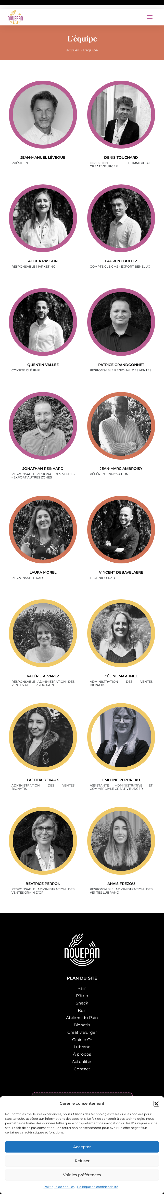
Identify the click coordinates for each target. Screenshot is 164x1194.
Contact (82, 1069)
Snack (82, 1003)
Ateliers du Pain (82, 1017)
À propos (82, 1054)
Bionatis (82, 1025)
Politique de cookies (59, 1187)
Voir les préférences (82, 1174)
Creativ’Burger (82, 1032)
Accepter (82, 1146)
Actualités (82, 1061)
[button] (156, 1103)
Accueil (72, 50)
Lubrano (82, 1046)
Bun (82, 1010)
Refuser (82, 1160)
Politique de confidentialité (97, 1187)
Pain (82, 988)
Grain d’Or (82, 1039)
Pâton (82, 995)
